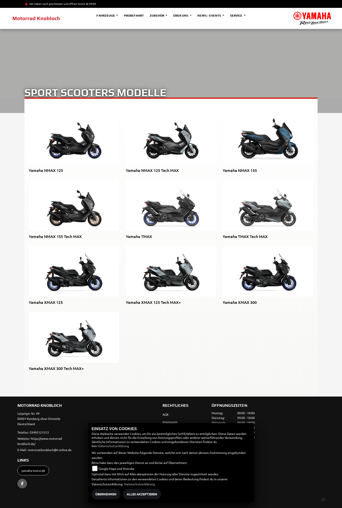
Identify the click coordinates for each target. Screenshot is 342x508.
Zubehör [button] (157, 15)
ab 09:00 (90, 3)
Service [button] (236, 15)
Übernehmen (105, 494)
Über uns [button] (181, 15)
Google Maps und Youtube (116, 468)
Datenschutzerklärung (113, 446)
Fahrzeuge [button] (105, 15)
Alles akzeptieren (142, 494)
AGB (165, 414)
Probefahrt (134, 15)
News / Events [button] (209, 15)
